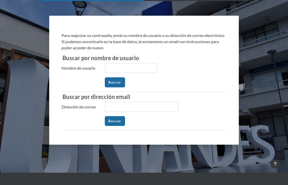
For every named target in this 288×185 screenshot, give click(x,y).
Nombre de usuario (78, 68)
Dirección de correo (78, 106)
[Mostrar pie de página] (275, 164)
